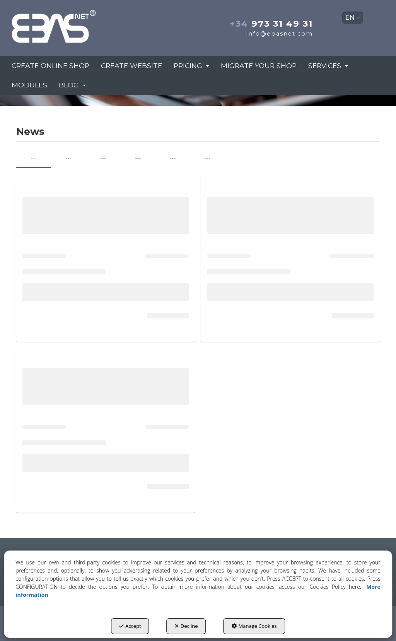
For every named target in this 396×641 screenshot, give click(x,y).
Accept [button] (130, 625)
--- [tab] (33, 158)
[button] (68, 24)
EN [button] (352, 17)
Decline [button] (186, 625)
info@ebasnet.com (279, 33)
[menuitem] (352, 18)
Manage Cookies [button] (254, 625)
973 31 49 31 (271, 23)
